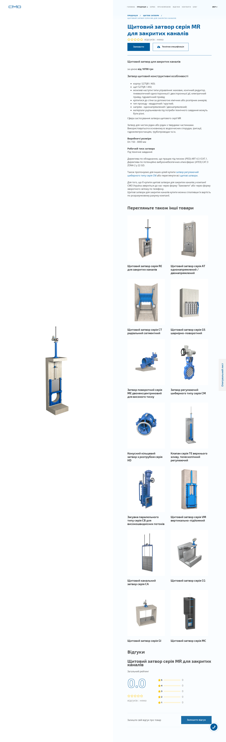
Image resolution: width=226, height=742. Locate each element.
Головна (131, 7)
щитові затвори (188, 175)
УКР (214, 7)
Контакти (186, 7)
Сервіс (152, 7)
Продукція (141, 7)
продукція (132, 15)
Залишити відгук (196, 730)
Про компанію (164, 7)
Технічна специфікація (170, 46)
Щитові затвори (151, 15)
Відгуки (176, 7)
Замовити (138, 46)
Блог (195, 7)
